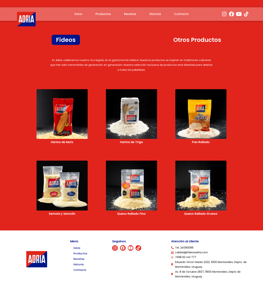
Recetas (130, 14)
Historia (155, 14)
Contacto (181, 14)
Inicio (78, 14)
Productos (103, 14)
